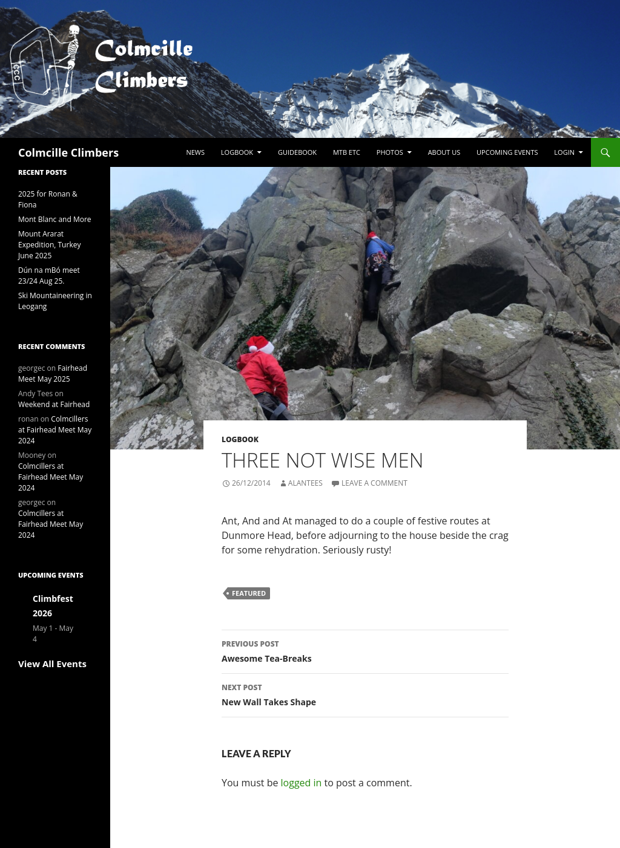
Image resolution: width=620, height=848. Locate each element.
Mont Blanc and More (54, 219)
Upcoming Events (507, 152)
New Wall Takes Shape (365, 694)
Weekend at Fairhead (54, 404)
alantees (305, 483)
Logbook (237, 152)
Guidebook (297, 152)
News (195, 152)
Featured (249, 593)
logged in (301, 782)
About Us (444, 152)
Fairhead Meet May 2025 (52, 373)
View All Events (52, 663)
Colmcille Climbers (68, 152)
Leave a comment (374, 483)
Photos (390, 152)
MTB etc (346, 152)
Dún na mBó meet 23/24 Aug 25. (49, 275)
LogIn (564, 152)
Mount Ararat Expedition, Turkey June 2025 (49, 245)
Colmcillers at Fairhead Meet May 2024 (54, 430)
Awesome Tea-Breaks (365, 650)
